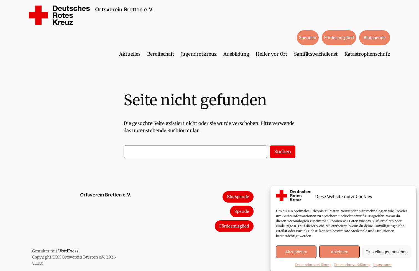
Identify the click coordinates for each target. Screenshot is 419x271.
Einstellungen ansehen (387, 254)
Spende (241, 211)
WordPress (68, 251)
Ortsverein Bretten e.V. (124, 9)
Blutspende (375, 37)
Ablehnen (339, 254)
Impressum (382, 267)
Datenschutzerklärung (313, 267)
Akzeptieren (296, 254)
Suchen (282, 152)
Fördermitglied (339, 37)
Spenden (307, 37)
